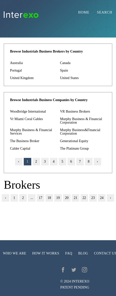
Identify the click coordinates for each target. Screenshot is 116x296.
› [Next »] (97, 161)
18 (49, 198)
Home (84, 12)
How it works (45, 253)
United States (69, 78)
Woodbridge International (28, 111)
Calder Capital (20, 148)
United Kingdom (22, 78)
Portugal (16, 70)
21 (75, 198)
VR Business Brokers (75, 111)
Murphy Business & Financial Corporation (81, 120)
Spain (64, 70)
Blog (83, 253)
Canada (65, 63)
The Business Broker (24, 141)
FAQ (68, 253)
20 (66, 198)
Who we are (14, 253)
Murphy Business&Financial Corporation (80, 131)
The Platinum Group (74, 148)
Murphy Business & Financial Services (31, 131)
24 (102, 198)
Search (104, 12)
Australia (16, 63)
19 (58, 198)
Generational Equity (74, 141)
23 (93, 198)
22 (84, 198)
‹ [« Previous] (5, 198)
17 (40, 198)
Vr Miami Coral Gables (26, 119)
